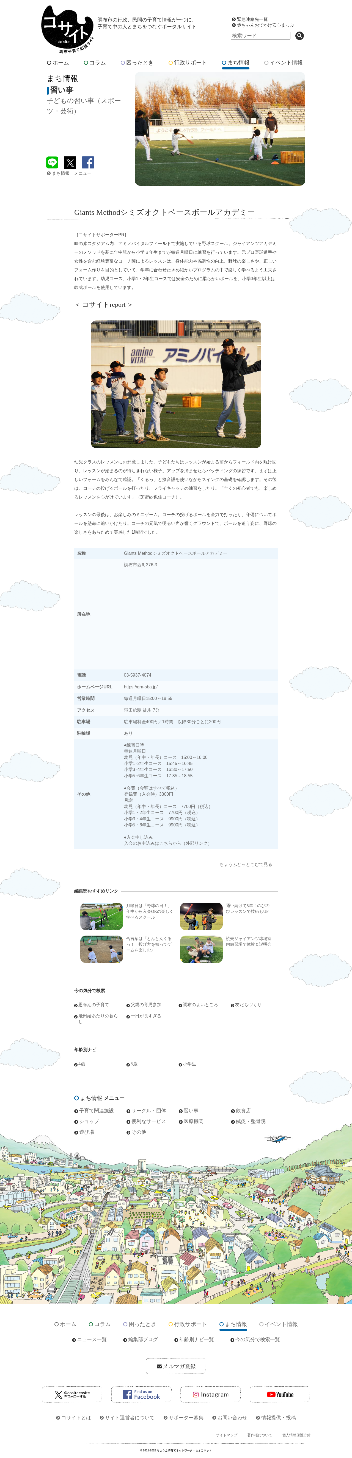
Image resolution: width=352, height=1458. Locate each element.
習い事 (191, 1110)
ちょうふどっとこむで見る (245, 864)
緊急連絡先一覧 (252, 19)
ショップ (89, 1121)
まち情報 (235, 63)
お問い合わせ (232, 1417)
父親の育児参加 (146, 1004)
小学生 (189, 1064)
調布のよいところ (200, 1004)
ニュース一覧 (92, 1339)
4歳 (81, 1064)
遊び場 (86, 1132)
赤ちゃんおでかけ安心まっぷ (265, 25)
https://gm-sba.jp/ (141, 687)
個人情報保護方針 (296, 1435)
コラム (95, 63)
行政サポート (188, 63)
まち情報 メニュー (69, 173)
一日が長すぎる (146, 1016)
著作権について (259, 1435)
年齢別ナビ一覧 (196, 1339)
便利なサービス (148, 1121)
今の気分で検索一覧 (257, 1339)
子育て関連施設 (96, 1110)
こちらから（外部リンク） (185, 843)
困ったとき (137, 63)
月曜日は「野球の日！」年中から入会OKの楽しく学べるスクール (150, 911)
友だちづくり (248, 1004)
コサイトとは (76, 1417)
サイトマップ (226, 1435)
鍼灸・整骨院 (251, 1121)
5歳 (134, 1064)
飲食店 (243, 1110)
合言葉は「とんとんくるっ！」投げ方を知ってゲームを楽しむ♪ (149, 944)
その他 (138, 1132)
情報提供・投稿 (278, 1417)
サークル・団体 (148, 1110)
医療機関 (194, 1121)
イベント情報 (283, 63)
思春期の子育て (93, 1004)
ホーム (58, 63)
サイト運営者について (130, 1417)
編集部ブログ (143, 1339)
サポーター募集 (186, 1417)
